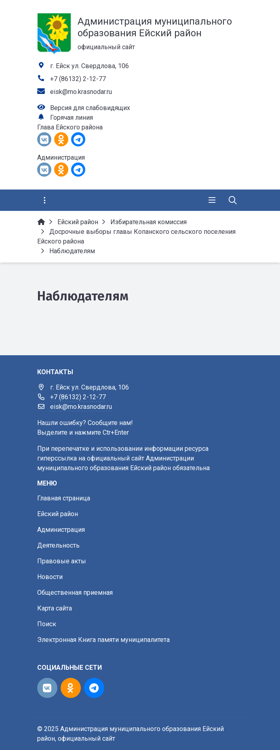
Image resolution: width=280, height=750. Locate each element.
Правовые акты (61, 561)
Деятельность (58, 545)
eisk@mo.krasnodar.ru (81, 92)
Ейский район (57, 514)
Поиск (46, 624)
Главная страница (63, 498)
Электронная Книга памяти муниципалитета (103, 640)
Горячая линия (71, 117)
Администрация (61, 529)
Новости (50, 577)
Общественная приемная (75, 592)
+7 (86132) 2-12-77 (78, 79)
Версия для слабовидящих (90, 108)
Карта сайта (54, 608)
